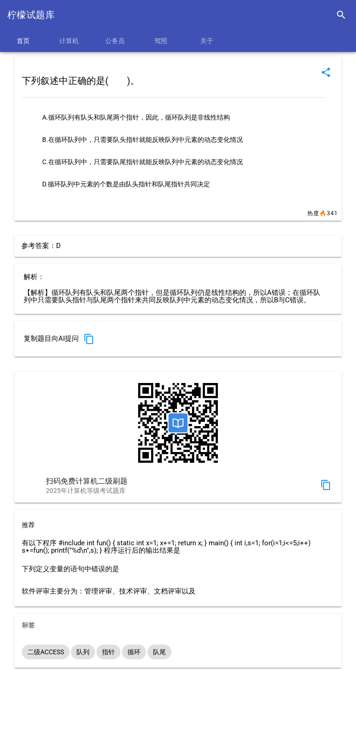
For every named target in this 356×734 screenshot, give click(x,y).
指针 (108, 652)
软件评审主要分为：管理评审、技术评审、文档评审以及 (109, 591)
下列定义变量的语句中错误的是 (70, 569)
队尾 (159, 652)
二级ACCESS (45, 652)
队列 (82, 652)
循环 (133, 652)
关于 (206, 41)
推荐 (28, 525)
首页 (23, 41)
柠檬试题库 (31, 14)
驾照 (160, 41)
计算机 (69, 41)
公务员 (115, 41)
